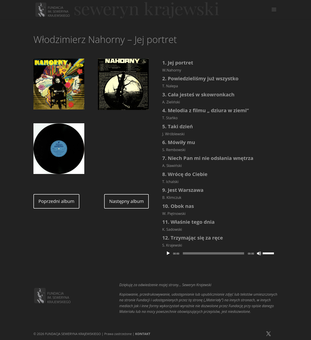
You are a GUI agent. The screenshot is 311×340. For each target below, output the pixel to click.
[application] (220, 253)
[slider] (213, 253)
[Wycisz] (259, 253)
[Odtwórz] (168, 253)
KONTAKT (142, 334)
